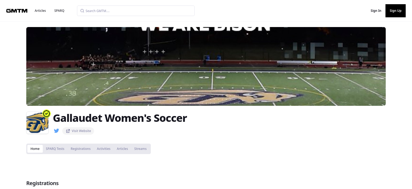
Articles (40, 10)
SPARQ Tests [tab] (55, 148)
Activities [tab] (104, 148)
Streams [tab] (140, 148)
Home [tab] (35, 148)
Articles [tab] (122, 148)
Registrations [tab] (81, 148)
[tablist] (88, 149)
